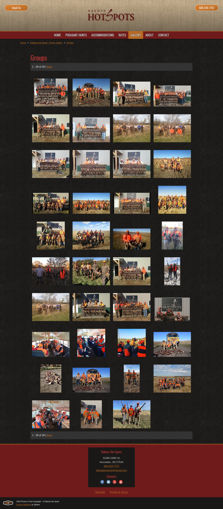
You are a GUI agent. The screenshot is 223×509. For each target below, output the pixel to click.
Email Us (16, 8)
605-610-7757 (206, 8)
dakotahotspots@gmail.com (111, 470)
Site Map (100, 492)
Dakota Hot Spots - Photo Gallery (46, 43)
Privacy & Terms (119, 492)
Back (49, 66)
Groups (70, 43)
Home (23, 43)
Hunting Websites (23, 505)
